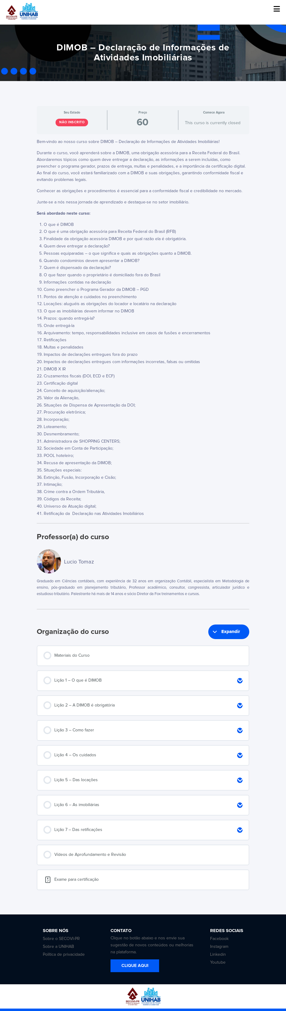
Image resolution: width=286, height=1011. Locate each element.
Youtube (218, 962)
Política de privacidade (64, 954)
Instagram (219, 947)
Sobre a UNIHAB (58, 947)
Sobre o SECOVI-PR (61, 939)
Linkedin (218, 954)
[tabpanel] (143, 328)
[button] (277, 9)
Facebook (219, 939)
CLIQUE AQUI (134, 966)
